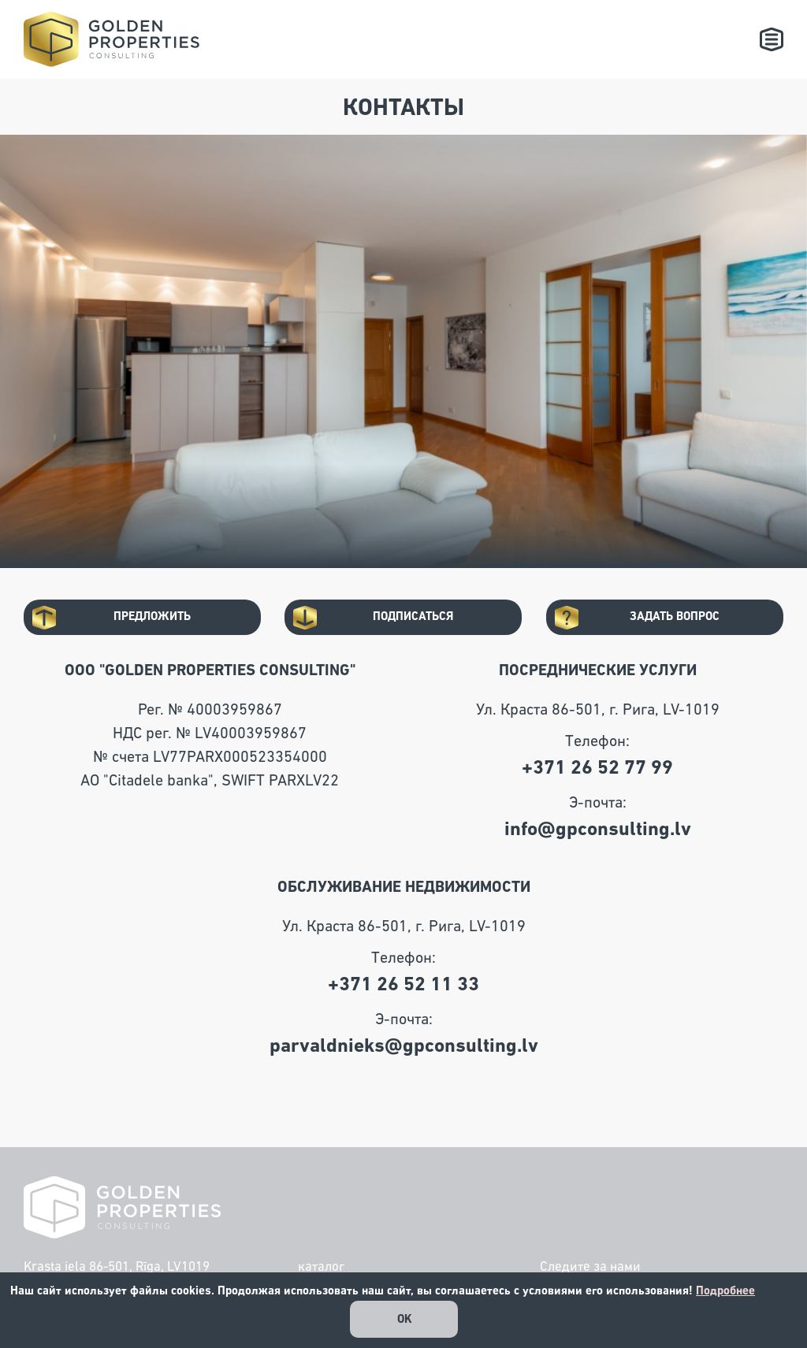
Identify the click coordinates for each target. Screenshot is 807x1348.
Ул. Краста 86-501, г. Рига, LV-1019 (598, 710)
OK (404, 1319)
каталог (321, 1267)
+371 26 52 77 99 (597, 768)
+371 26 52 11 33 (403, 984)
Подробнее (725, 1291)
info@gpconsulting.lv (597, 829)
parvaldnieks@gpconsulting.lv (404, 1046)
